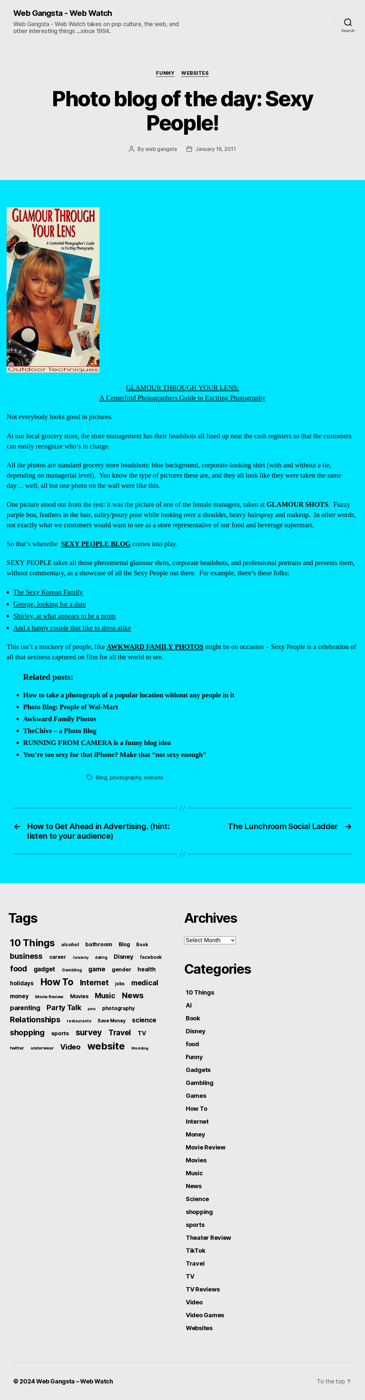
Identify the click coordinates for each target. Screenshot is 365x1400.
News (194, 1186)
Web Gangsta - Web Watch (62, 13)
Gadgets (198, 1069)
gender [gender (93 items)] (121, 969)
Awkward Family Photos (59, 719)
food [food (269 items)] (18, 968)
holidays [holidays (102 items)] (22, 983)
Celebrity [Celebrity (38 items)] (81, 958)
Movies (196, 1160)
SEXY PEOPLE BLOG (96, 543)
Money (195, 1134)
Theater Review (208, 1237)
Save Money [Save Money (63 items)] (111, 1020)
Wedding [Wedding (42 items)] (139, 1048)
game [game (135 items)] (96, 969)
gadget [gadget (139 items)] (44, 969)
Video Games (205, 1315)
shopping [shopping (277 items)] (27, 1032)
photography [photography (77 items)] (118, 1008)
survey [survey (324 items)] (89, 1032)
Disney (195, 1031)
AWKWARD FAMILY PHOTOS (154, 646)
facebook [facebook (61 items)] (151, 957)
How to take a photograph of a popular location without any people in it (128, 695)
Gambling (200, 1082)
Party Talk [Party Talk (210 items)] (64, 1007)
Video (194, 1302)
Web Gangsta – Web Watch (74, 1381)
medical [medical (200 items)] (144, 982)
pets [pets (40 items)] (92, 1008)
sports (195, 1224)
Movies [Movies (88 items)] (79, 996)
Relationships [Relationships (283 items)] (35, 1019)
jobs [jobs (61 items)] (120, 983)
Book (193, 1018)
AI (188, 1005)
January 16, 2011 (215, 149)
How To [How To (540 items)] (56, 982)
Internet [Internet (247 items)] (94, 982)
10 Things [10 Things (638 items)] (32, 943)
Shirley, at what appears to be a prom (64, 616)
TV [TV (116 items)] (142, 1033)
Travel (195, 1263)
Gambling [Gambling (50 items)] (72, 969)
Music (194, 1173)
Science (197, 1198)
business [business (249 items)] (26, 956)
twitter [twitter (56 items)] (17, 1047)
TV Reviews (203, 1289)
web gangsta (161, 149)
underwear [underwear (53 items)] (42, 1048)
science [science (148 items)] (144, 1020)
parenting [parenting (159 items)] (25, 1008)
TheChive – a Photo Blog (60, 730)
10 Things (200, 992)
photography (125, 777)
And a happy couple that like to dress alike (72, 628)
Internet (197, 1121)
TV (190, 1276)
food (192, 1044)
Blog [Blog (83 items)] (124, 944)
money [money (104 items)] (19, 996)
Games (196, 1095)
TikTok (195, 1250)
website (153, 777)
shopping (199, 1211)
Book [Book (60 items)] (142, 944)
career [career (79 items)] (57, 957)
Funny (165, 73)
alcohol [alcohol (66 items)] (70, 944)
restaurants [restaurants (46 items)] (79, 1020)
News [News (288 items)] (132, 995)
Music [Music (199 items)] (105, 995)
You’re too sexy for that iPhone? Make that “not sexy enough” (114, 754)
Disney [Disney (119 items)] (123, 956)
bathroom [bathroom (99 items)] (98, 944)
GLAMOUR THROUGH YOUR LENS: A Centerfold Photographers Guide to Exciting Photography (136, 304)
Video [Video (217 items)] (70, 1047)
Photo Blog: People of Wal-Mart (70, 707)
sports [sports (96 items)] (60, 1033)
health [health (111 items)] (146, 969)
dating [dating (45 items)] (101, 957)
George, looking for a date (49, 604)
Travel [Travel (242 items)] (119, 1032)
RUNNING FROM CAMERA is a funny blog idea (97, 742)
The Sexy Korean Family (48, 592)
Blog (101, 777)
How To (196, 1108)
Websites (195, 73)
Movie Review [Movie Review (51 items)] (49, 996)
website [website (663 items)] (106, 1046)
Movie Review (205, 1147)
